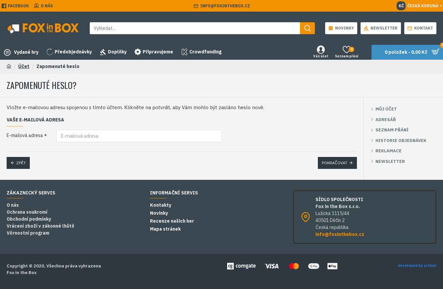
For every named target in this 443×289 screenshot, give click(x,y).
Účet (23, 66)
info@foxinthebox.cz (340, 234)
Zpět (21, 162)
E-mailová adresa (25, 135)
